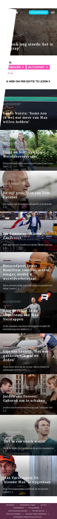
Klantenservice (38, 511)
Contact (44, 505)
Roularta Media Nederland (36, 514)
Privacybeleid (33, 508)
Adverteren (10, 505)
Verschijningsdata (13, 514)
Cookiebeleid (18, 508)
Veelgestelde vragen (28, 505)
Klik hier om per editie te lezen (26, 81)
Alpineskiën (12, 67)
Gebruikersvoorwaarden (18, 511)
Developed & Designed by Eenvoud (27, 517)
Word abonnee (39, 12)
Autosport (36, 67)
